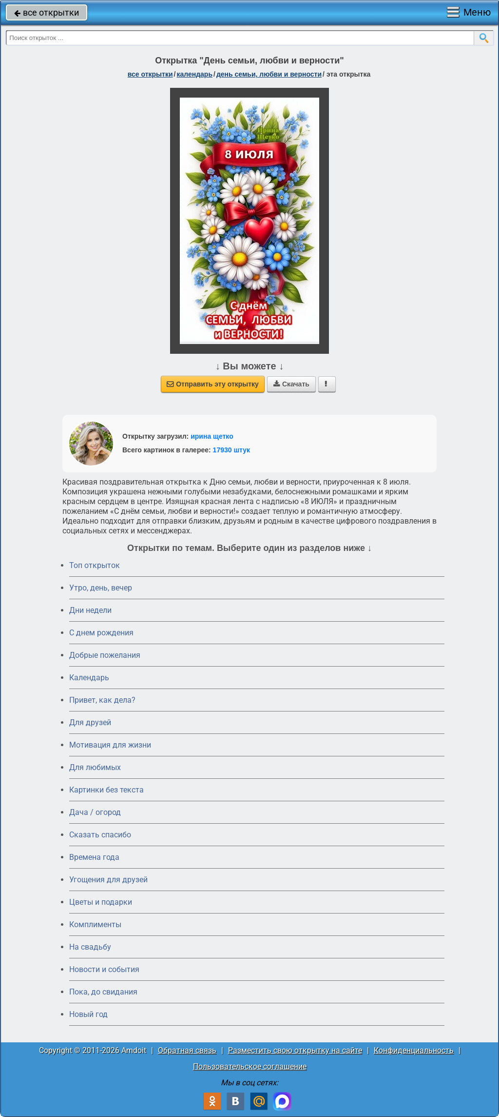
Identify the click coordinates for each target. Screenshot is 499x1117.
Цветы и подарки (100, 902)
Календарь (194, 74)
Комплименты (95, 924)
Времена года (94, 857)
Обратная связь (187, 1050)
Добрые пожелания (104, 655)
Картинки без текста (106, 789)
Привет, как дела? (102, 700)
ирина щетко (212, 436)
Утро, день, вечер (100, 587)
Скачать (291, 384)
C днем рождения (101, 632)
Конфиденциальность (414, 1050)
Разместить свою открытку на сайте (295, 1050)
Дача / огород (95, 812)
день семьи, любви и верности (269, 74)
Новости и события (104, 969)
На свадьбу (90, 947)
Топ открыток (94, 565)
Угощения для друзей (108, 879)
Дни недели (90, 610)
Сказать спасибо (100, 834)
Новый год (88, 1014)
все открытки (46, 12)
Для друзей (90, 722)
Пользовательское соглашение (250, 1066)
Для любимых (95, 767)
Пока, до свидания (103, 991)
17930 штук (231, 450)
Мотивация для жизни (110, 745)
